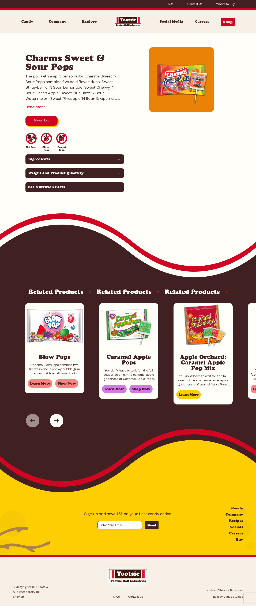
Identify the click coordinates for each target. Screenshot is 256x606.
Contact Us (194, 4)
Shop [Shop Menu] (228, 22)
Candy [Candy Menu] (27, 21)
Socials (236, 527)
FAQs (170, 4)
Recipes (236, 520)
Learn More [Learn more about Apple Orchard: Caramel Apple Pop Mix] (189, 394)
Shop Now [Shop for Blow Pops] (66, 383)
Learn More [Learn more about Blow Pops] (40, 383)
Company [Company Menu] (57, 21)
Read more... (37, 107)
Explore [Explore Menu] (89, 21)
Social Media (171, 21)
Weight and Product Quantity (56, 173)
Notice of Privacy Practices (224, 590)
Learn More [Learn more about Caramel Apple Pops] (114, 389)
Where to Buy (225, 4)
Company (234, 514)
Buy (239, 539)
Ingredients (39, 159)
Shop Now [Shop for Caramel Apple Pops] (141, 389)
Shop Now (41, 120)
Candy (237, 508)
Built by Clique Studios (228, 597)
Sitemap (18, 597)
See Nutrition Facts (46, 187)
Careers (202, 21)
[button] (32, 420)
